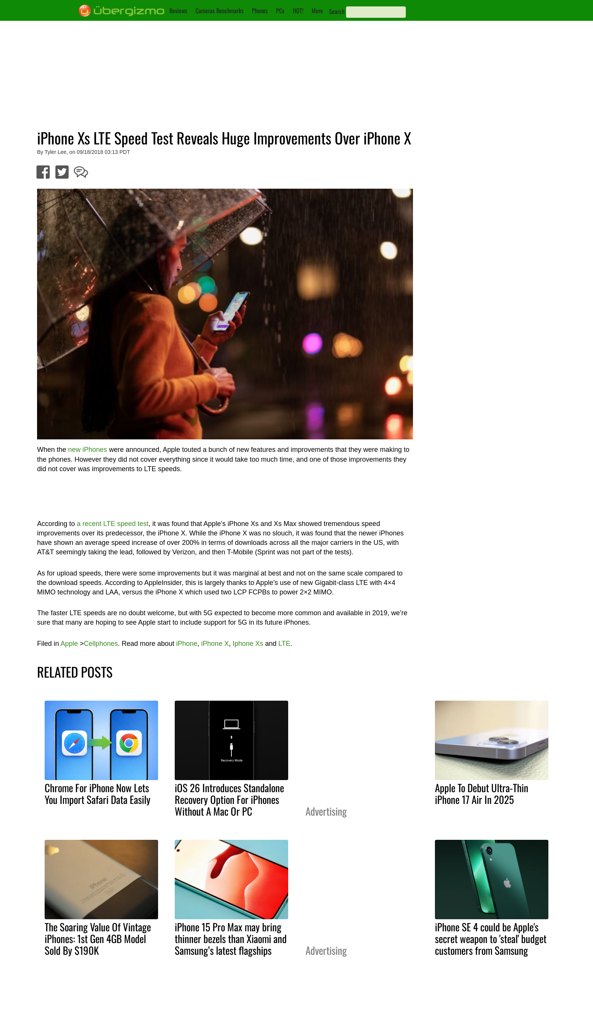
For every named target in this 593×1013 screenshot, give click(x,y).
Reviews (178, 10)
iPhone (186, 643)
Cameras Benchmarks (220, 10)
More (317, 10)
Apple (69, 643)
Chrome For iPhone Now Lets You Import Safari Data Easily (98, 793)
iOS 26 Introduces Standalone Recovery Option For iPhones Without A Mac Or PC (229, 799)
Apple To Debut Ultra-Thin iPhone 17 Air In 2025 (481, 793)
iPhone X (215, 643)
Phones (260, 10)
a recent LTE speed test (113, 523)
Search (337, 11)
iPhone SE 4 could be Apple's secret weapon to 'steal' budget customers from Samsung (490, 938)
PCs (280, 10)
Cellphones (101, 643)
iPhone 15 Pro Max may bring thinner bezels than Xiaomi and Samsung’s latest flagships (231, 938)
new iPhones (87, 449)
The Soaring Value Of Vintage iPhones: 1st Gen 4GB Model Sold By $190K (98, 938)
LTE (284, 643)
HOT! (298, 10)
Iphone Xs (248, 643)
